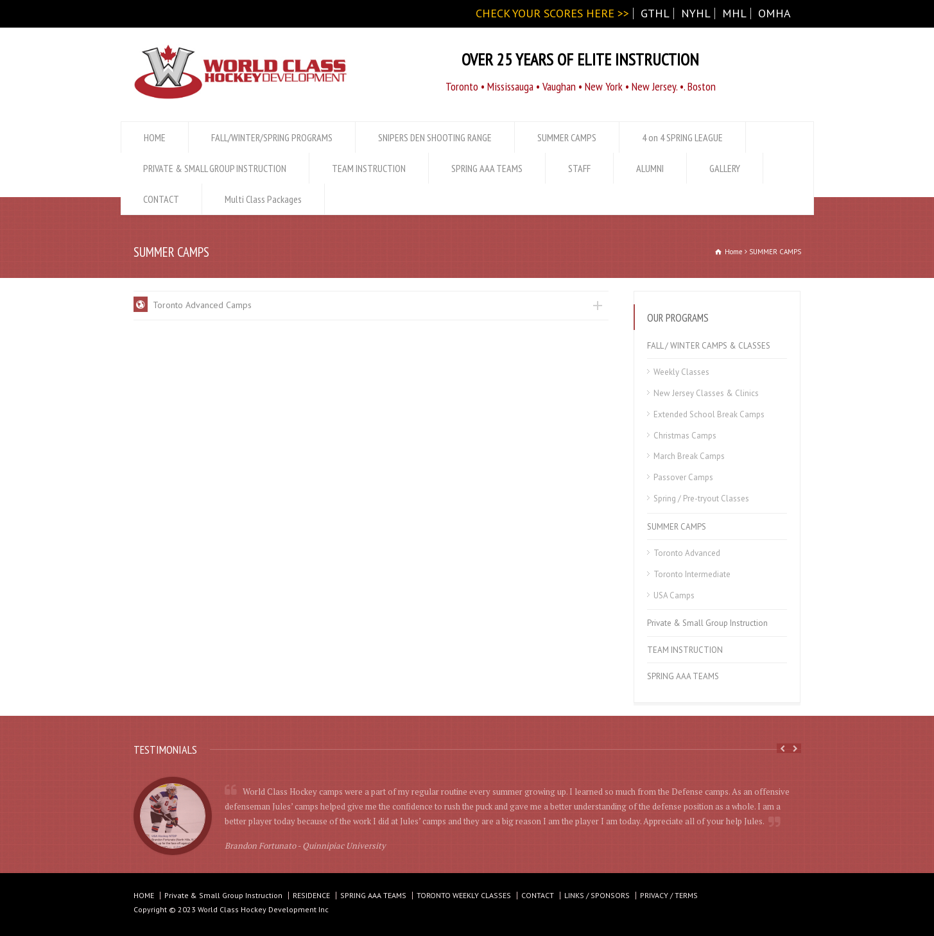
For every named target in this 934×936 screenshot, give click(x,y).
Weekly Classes (681, 372)
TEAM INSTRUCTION (369, 168)
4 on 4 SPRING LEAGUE (682, 137)
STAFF (579, 168)
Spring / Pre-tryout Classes (701, 498)
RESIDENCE (311, 895)
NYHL (696, 13)
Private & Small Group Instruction (707, 623)
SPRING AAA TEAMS (487, 168)
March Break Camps (689, 456)
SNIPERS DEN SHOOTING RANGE (435, 137)
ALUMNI (650, 168)
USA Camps (674, 595)
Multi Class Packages (263, 199)
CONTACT (161, 199)
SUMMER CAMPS (566, 137)
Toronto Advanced (686, 553)
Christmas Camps (684, 435)
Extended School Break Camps (709, 414)
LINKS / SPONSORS (597, 895)
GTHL (655, 13)
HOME (155, 137)
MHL (734, 13)
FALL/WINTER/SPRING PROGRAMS (272, 137)
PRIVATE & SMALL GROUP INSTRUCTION (214, 168)
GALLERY (724, 168)
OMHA (774, 13)
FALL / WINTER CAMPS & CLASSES (708, 345)
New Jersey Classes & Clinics (706, 393)
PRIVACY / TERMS (669, 895)
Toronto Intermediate (692, 574)
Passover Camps (683, 477)
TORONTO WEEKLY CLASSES (464, 895)
